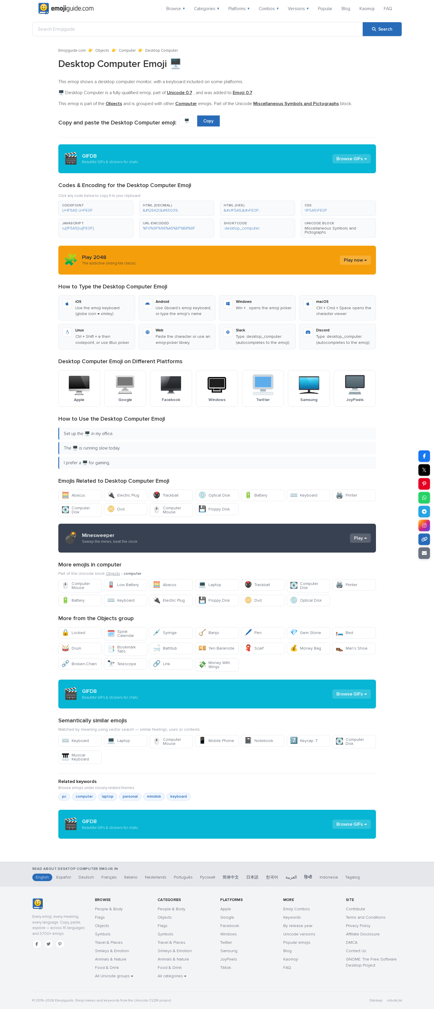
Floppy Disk (214, 509)
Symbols (103, 934)
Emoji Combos (296, 909)
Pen (253, 633)
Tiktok (225, 967)
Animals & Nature (110, 959)
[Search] (382, 29)
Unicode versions (299, 934)
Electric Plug (123, 495)
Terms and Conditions (365, 917)
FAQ (388, 8)
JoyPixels (228, 959)
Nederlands (155, 877)
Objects (102, 50)
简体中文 (231, 877)
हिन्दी (308, 877)
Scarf (254, 648)
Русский (207, 877)
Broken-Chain (79, 664)
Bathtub (165, 648)
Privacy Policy (358, 925)
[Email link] (424, 553)
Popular (325, 8)
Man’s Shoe (352, 648)
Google (227, 917)
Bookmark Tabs (121, 649)
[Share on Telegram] (424, 511)
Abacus (73, 495)
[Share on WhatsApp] (424, 497)
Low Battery (123, 585)
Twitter (226, 942)
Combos (269, 8)
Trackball (165, 495)
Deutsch (86, 877)
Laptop (209, 585)
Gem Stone (305, 633)
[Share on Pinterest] (424, 484)
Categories (206, 8)
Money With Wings (214, 664)
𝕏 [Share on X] (424, 470)
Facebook (229, 925)
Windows (228, 934)
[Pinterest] (60, 944)
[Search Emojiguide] (198, 29)
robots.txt (394, 1000)
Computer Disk (76, 510)
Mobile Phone (216, 741)
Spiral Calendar (120, 633)
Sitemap (375, 1000)
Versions (298, 8)
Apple (225, 909)
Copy (208, 121)
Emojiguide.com (72, 50)
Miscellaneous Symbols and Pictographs (330, 230)
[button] (95, 208)
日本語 (252, 877)
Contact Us (356, 950)
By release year (297, 925)
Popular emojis (296, 942)
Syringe (165, 633)
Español (63, 877)
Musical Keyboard (75, 757)
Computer (127, 50)
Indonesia (329, 877)
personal (130, 796)
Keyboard (303, 495)
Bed (344, 633)
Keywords (292, 917)
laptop (107, 796)
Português (183, 877)
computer (84, 796)
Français (109, 877)
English (42, 877)
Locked (73, 633)
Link (161, 664)
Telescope (121, 664)
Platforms (238, 8)
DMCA (351, 942)
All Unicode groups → (114, 975)
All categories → (172, 975)
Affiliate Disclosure (363, 934)
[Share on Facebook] (424, 456)
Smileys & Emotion (112, 950)
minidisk (154, 796)
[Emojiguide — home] (66, 8)
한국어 (272, 877)
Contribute (355, 909)
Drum (71, 648)
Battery (255, 495)
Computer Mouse (167, 510)
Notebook (258, 741)
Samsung (228, 950)
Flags (100, 917)
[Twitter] (48, 944)
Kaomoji (367, 8)
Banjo (208, 633)
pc (64, 796)
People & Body (109, 909)
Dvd (115, 509)
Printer (346, 495)
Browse (175, 8)
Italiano (130, 877)
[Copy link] (424, 539)
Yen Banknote (216, 648)
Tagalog (352, 877)
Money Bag (305, 648)
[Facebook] (37, 944)
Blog (346, 8)
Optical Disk (214, 495)
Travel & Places (109, 942)
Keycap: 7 (303, 741)
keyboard (178, 796)
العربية (291, 877)
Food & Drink (107, 967)
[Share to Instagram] (424, 525)
